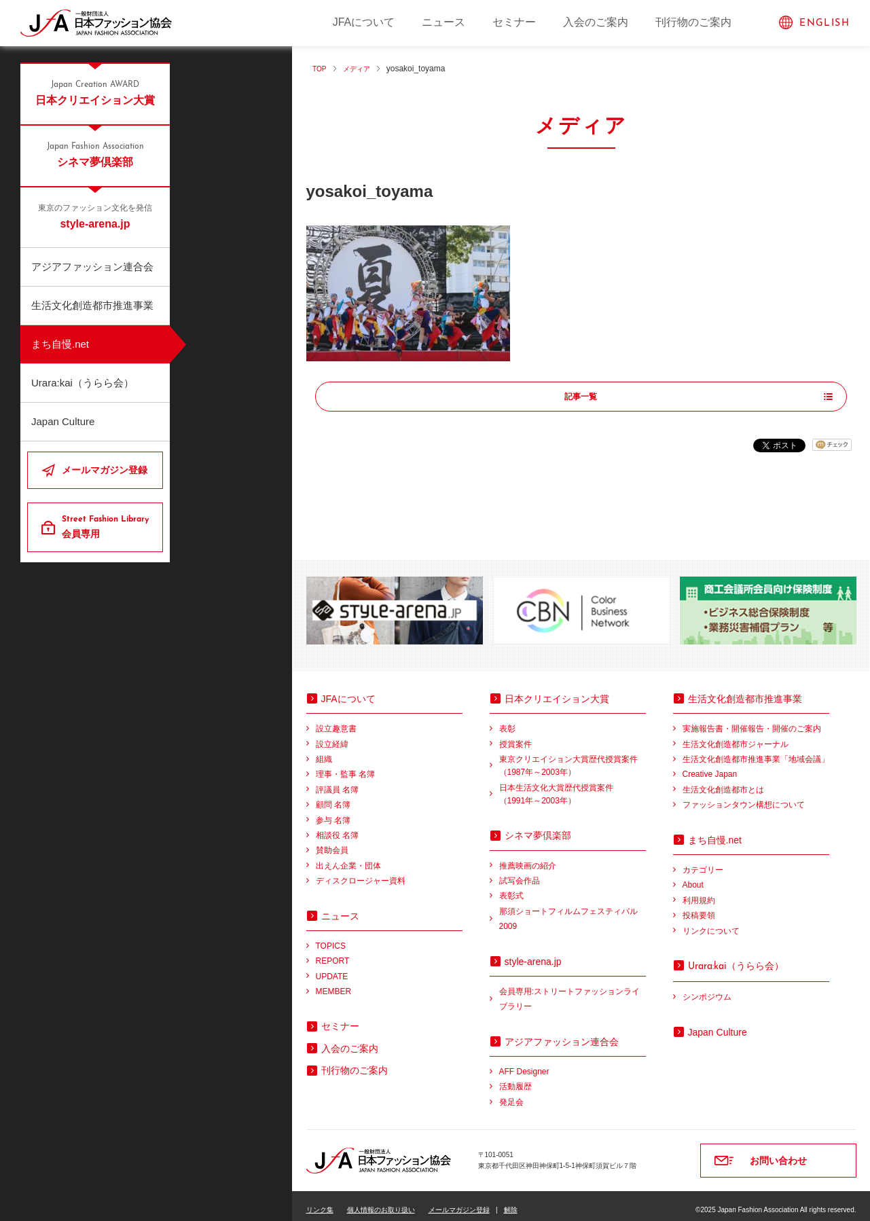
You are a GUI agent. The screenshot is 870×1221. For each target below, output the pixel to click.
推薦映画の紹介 (527, 857)
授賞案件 (515, 735)
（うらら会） (736, 957)
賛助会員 (332, 842)
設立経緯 (332, 735)
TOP (320, 68)
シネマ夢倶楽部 (95, 154)
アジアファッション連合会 (92, 266)
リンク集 (319, 1201)
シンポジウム (707, 989)
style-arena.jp (95, 216)
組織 (324, 751)
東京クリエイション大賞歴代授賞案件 (572, 758)
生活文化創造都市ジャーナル (736, 735)
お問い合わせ (778, 1152)
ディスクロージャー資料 (360, 872)
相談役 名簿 (337, 827)
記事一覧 (581, 397)
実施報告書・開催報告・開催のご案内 (752, 720)
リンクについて (711, 922)
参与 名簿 (333, 811)
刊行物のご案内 (693, 22)
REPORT (333, 953)
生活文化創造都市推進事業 (92, 305)
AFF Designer (524, 1063)
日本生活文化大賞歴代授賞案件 (572, 786)
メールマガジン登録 (104, 469)
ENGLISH (824, 23)
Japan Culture (62, 421)
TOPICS (331, 938)
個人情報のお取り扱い (381, 1201)
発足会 (511, 1094)
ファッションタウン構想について (744, 796)
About (693, 876)
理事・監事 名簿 (345, 766)
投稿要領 (699, 907)
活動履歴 (515, 1078)
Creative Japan (710, 766)
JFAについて (364, 22)
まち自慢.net (60, 344)
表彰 (507, 720)
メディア (362, 68)
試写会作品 (519, 872)
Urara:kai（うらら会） (82, 382)
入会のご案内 (595, 22)
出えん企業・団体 (348, 857)
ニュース (443, 22)
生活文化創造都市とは (723, 781)
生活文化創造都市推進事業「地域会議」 (756, 751)
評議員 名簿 (337, 781)
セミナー (514, 22)
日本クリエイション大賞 (95, 92)
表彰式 (511, 887)
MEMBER (334, 983)
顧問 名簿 (333, 796)
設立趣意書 (336, 720)
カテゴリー (703, 862)
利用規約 (699, 891)
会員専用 (107, 526)
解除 (511, 1201)
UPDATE (332, 967)
